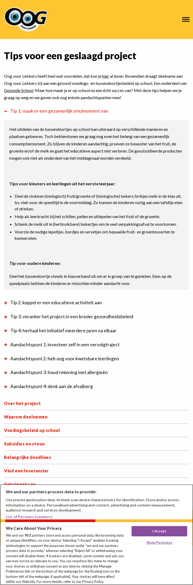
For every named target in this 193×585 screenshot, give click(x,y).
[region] (96, 534)
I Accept (159, 531)
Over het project (22, 403)
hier (105, 76)
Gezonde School (18, 90)
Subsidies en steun (24, 443)
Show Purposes (159, 542)
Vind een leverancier (26, 470)
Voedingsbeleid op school (32, 430)
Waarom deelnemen (26, 416)
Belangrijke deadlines (27, 457)
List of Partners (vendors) (29, 516)
